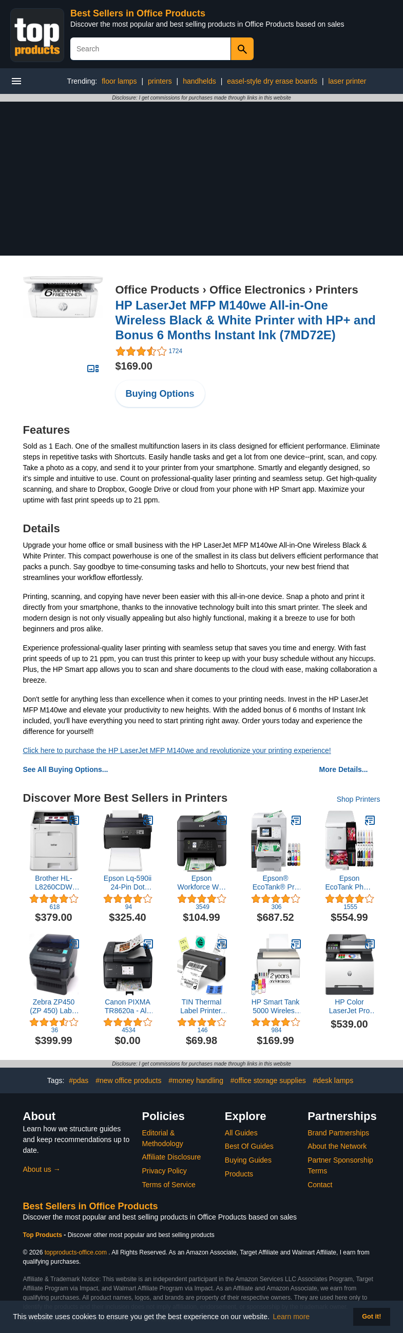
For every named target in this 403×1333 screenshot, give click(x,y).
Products (239, 1174)
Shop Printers (358, 799)
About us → (42, 1169)
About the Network (337, 1146)
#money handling (195, 1080)
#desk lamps (333, 1080)
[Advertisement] (201, 178)
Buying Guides (248, 1160)
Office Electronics (257, 289)
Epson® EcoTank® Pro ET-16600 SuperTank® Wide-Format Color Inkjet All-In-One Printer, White (275, 883)
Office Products (158, 289)
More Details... (343, 769)
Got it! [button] (371, 1316)
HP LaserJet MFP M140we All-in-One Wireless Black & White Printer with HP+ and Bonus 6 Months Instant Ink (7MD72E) (246, 320)
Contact (320, 1185)
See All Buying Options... (65, 769)
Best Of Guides (249, 1146)
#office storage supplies (268, 1080)
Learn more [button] (291, 1316)
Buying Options (160, 394)
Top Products (43, 1235)
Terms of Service (169, 1185)
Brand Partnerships (338, 1133)
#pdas (78, 1080)
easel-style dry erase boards (272, 81)
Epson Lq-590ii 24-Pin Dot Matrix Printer (127, 883)
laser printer (347, 81)
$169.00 (134, 366)
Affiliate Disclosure (171, 1157)
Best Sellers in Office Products (137, 13)
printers (160, 81)
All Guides (241, 1133)
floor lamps (119, 81)
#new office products (128, 1080)
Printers (337, 289)
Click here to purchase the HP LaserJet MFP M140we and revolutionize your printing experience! (177, 750)
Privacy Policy (164, 1171)
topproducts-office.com (76, 1252)
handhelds (199, 81)
